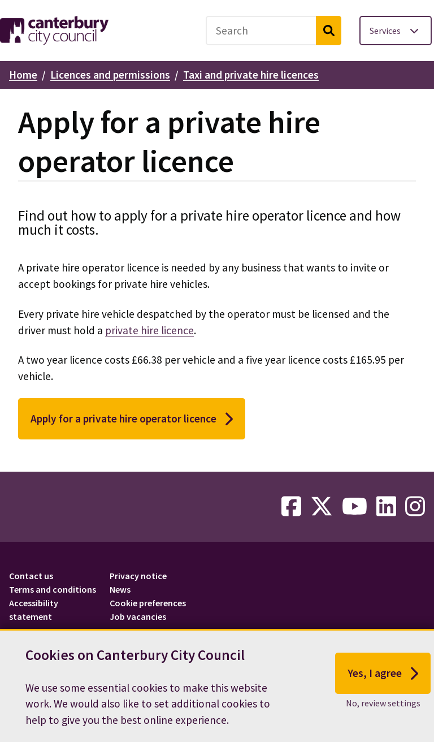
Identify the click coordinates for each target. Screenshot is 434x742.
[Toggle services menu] (395, 30)
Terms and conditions (52, 589)
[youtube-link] (354, 507)
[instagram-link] (415, 507)
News (120, 589)
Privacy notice (138, 575)
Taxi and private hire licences (251, 74)
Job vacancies (138, 616)
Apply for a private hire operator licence (132, 419)
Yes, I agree (383, 677)
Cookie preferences (148, 603)
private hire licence (149, 330)
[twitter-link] (321, 507)
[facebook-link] (291, 507)
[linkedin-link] (386, 507)
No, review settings (383, 707)
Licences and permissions (110, 74)
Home (23, 74)
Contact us (31, 575)
